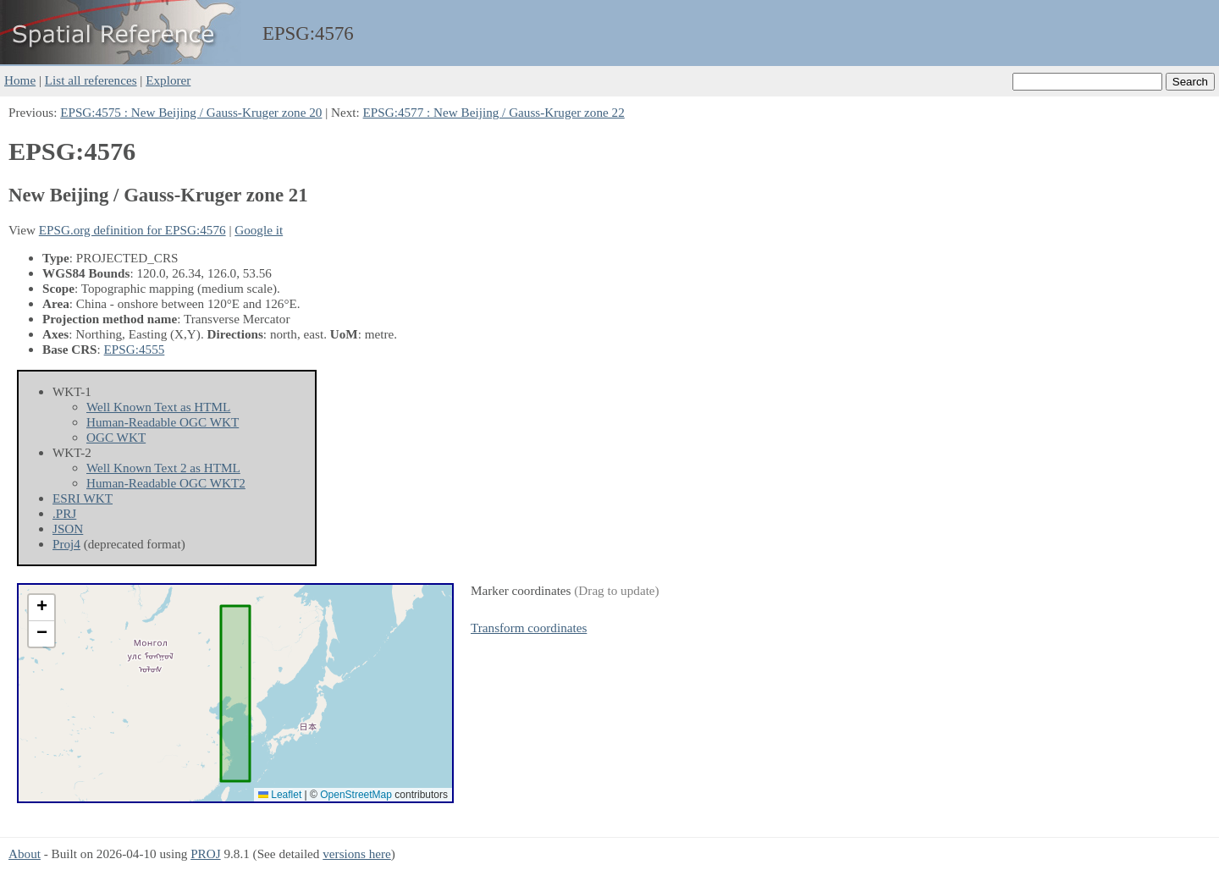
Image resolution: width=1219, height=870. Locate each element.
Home (20, 80)
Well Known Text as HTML (158, 406)
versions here (357, 853)
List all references (91, 80)
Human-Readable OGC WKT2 (165, 483)
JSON (67, 528)
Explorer (168, 80)
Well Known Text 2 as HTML (163, 467)
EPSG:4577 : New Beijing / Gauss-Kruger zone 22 (494, 112)
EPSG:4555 (134, 349)
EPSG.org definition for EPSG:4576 (132, 230)
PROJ (205, 853)
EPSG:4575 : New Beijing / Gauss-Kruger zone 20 (191, 112)
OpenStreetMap (356, 795)
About (24, 853)
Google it (258, 230)
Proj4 (66, 544)
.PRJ (64, 513)
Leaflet (279, 795)
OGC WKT (116, 437)
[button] (41, 608)
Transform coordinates (529, 627)
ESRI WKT (82, 498)
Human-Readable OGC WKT (162, 422)
